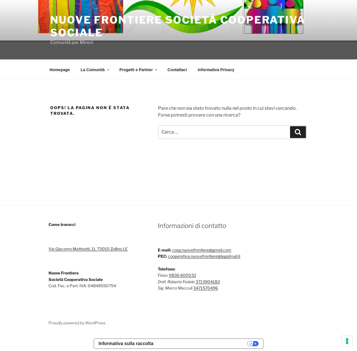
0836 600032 (182, 275)
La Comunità (95, 69)
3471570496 (205, 288)
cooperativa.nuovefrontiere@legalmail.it (204, 256)
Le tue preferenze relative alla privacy (203, 343)
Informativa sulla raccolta (125, 343)
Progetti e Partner (138, 69)
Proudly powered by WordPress (77, 322)
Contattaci (177, 69)
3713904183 (208, 281)
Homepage (60, 69)
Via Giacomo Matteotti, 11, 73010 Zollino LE (88, 248)
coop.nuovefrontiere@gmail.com (201, 250)
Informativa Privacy (216, 69)
